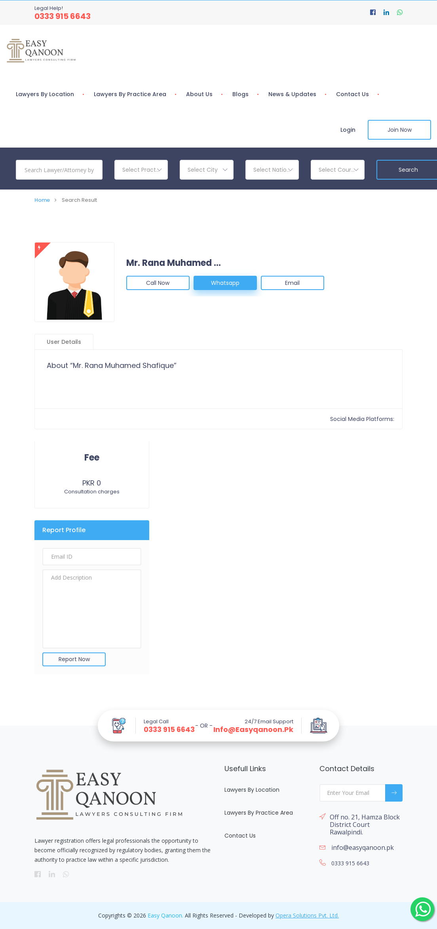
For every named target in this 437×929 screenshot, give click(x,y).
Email (292, 283)
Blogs (240, 94)
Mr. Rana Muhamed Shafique (173, 263)
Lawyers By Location (45, 94)
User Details (64, 342)
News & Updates (292, 94)
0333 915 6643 (62, 16)
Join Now (400, 130)
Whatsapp (225, 283)
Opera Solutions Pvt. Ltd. (307, 915)
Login (347, 130)
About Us (199, 94)
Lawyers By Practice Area (130, 94)
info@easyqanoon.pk (253, 730)
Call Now (157, 283)
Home (42, 200)
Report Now (74, 659)
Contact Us (352, 94)
